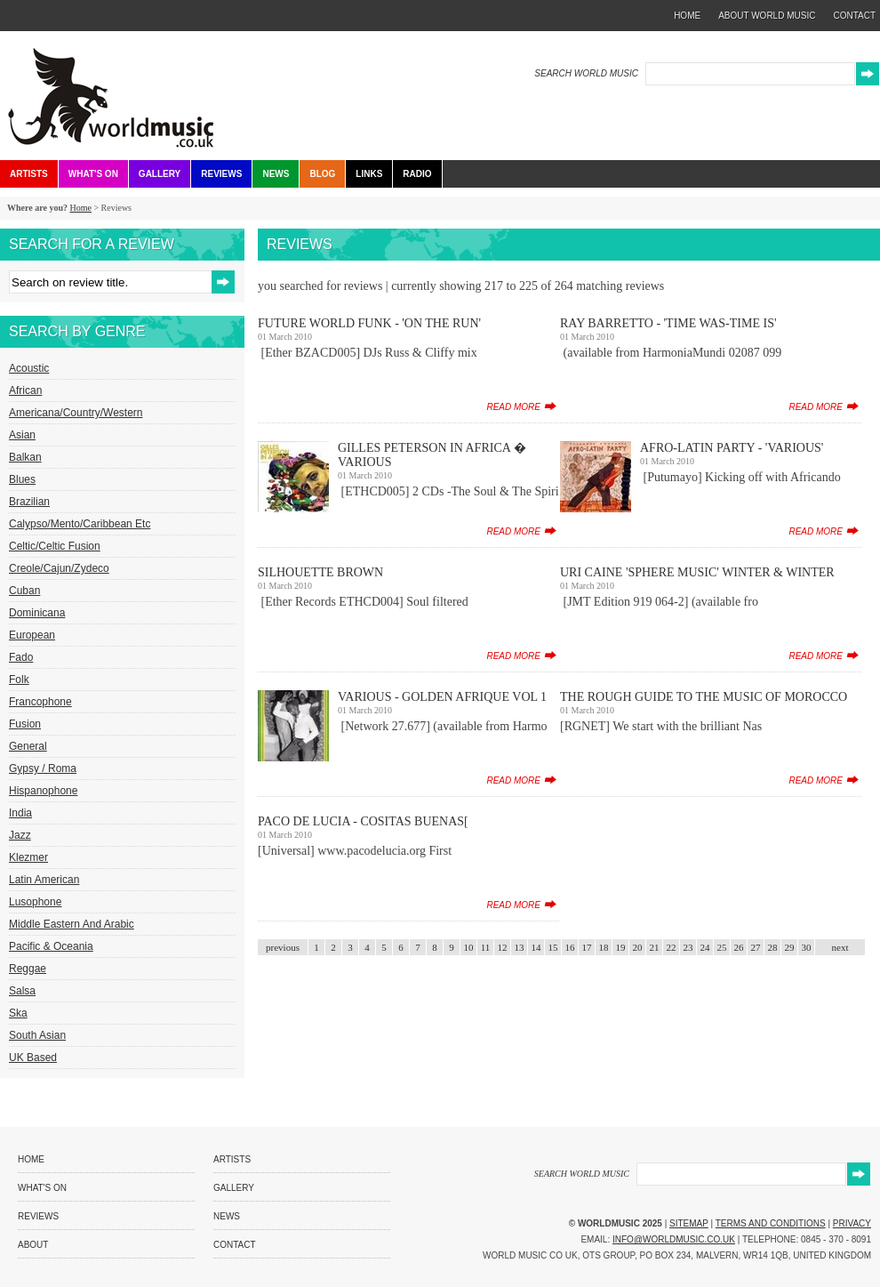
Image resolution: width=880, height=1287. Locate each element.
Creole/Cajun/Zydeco (59, 568)
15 (553, 947)
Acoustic (29, 368)
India (20, 813)
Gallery (159, 174)
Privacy (852, 1223)
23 (688, 947)
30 (807, 947)
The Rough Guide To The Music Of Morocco (703, 697)
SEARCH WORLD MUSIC (586, 73)
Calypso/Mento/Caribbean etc (79, 524)
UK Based (33, 1057)
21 (655, 947)
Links (369, 174)
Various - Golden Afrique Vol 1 (442, 697)
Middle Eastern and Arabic (71, 924)
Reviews (221, 174)
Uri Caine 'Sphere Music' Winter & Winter (697, 572)
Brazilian (29, 501)
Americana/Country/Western (76, 412)
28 (773, 947)
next (840, 947)
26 (739, 947)
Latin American (44, 879)
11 (486, 947)
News (275, 174)
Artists (29, 174)
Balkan (25, 457)
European (32, 635)
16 (570, 947)
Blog (322, 174)
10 (469, 947)
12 (503, 947)
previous (283, 947)
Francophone (40, 702)
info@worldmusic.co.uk (673, 1239)
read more (513, 407)
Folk (19, 679)
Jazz (20, 835)
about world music (766, 15)
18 (604, 947)
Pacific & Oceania (51, 946)
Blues (22, 479)
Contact (234, 1245)
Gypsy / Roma (42, 768)
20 (638, 947)
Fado (21, 657)
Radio (417, 174)
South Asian (37, 1035)
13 (519, 947)
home (687, 15)
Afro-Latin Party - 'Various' (731, 447)
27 (756, 947)
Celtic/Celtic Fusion (54, 546)
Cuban (24, 590)
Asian (22, 435)
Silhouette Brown (320, 572)
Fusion (25, 724)
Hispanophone (43, 790)
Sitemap (688, 1223)
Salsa (22, 991)
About (33, 1245)
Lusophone (35, 902)
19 (621, 947)
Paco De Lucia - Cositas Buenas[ (363, 821)
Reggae (27, 968)
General (28, 746)
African (25, 390)
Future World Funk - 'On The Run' (369, 323)
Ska (18, 1013)
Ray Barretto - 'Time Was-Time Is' (668, 323)
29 (790, 947)
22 (671, 947)
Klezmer (28, 857)
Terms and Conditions (771, 1223)
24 (705, 947)
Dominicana (37, 613)
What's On (93, 174)
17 (587, 947)
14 (536, 947)
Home (80, 208)
